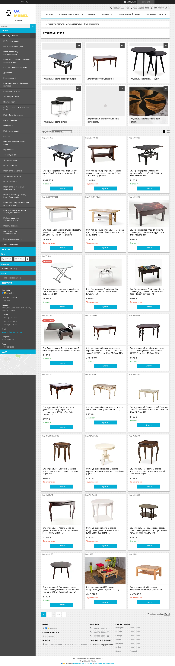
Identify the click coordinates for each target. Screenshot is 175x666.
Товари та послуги (69, 14)
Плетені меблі (9, 102)
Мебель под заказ (11, 226)
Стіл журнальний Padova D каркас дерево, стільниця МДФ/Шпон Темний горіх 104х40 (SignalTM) (60, 530)
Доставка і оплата (156, 14)
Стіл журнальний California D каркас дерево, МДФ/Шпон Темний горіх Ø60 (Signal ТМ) (60, 471)
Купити (62, 188)
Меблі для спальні (11, 41)
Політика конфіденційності (104, 663)
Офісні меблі (8, 149)
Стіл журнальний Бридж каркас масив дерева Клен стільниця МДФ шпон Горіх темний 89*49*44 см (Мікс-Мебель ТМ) (104, 350)
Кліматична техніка (12, 91)
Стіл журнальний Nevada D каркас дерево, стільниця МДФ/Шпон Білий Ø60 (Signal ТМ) (105, 471)
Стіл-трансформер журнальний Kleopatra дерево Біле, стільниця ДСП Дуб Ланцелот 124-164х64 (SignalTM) (62, 232)
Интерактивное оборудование (10, 232)
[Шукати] (33, 26)
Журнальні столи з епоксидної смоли (145, 120)
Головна (48, 14)
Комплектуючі (9, 78)
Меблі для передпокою (13, 171)
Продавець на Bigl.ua (87, 661)
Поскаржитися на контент (83, 663)
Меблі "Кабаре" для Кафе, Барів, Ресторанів (14, 195)
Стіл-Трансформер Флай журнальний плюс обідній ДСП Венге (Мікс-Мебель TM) (60, 173)
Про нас (92, 14)
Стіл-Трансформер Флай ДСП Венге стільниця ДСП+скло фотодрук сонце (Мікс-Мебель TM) (147, 232)
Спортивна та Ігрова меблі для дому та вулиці (16, 60)
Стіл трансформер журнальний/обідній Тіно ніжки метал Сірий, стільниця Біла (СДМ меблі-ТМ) (61, 291)
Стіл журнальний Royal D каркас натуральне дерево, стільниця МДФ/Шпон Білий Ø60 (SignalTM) (103, 530)
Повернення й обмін (129, 14)
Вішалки (7, 136)
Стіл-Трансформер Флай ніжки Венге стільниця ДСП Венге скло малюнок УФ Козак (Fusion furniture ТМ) (148, 291)
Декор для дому (10, 160)
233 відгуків (131, 2)
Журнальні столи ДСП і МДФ (144, 79)
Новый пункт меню (10, 35)
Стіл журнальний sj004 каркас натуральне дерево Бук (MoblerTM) (146, 588)
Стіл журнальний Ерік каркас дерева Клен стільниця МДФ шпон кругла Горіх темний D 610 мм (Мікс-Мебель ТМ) (61, 589)
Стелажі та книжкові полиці (15, 67)
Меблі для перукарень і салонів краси (13, 188)
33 (58, 614)
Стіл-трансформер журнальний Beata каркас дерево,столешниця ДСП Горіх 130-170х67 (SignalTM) (103, 173)
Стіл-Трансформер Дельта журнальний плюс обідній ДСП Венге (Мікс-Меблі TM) (62, 349)
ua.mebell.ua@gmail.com (12, 332)
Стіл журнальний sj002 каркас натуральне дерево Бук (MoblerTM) (102, 588)
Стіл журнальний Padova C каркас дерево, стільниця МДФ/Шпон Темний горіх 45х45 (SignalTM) (147, 471)
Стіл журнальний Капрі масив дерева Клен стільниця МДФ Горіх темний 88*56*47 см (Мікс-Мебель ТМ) (147, 350)
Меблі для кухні (10, 120)
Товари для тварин (11, 96)
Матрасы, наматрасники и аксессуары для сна (14, 211)
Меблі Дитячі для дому (13, 46)
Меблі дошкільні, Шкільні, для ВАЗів (16, 108)
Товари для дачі (10, 155)
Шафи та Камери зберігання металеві (15, 84)
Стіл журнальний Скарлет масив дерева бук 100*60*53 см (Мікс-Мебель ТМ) (104, 408)
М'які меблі (8, 125)
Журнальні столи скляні (55, 122)
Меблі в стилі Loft (10, 181)
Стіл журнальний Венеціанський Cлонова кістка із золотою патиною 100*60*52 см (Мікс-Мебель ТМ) (149, 409)
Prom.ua (100, 658)
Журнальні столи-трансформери (60, 79)
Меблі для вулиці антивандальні (10, 52)
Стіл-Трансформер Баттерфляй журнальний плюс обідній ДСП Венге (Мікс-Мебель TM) (147, 173)
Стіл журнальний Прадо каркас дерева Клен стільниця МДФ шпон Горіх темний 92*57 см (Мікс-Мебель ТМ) (148, 530)
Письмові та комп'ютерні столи (14, 142)
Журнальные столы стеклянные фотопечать (103, 120)
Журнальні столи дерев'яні (100, 79)
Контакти (107, 14)
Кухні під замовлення (12, 239)
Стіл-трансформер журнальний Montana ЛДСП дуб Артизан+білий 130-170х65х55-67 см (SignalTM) (105, 232)
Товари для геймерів (12, 176)
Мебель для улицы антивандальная (11, 219)
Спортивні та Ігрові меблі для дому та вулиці (16, 203)
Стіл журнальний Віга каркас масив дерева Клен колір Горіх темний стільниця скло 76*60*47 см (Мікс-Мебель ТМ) (59, 411)
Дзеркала (7, 72)
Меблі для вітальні (11, 165)
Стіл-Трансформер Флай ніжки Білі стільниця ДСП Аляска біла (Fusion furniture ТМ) (102, 291)
